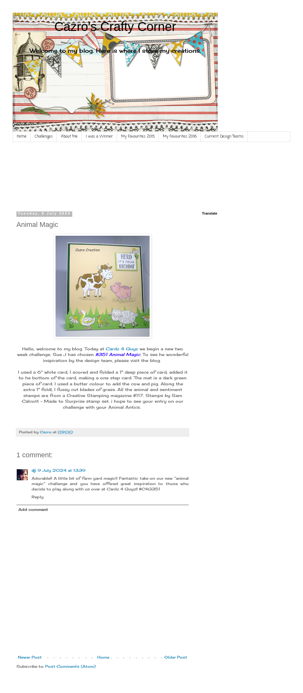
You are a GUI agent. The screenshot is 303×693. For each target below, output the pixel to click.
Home (22, 136)
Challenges (44, 136)
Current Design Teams (224, 136)
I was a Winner (99, 136)
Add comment (33, 509)
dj (34, 470)
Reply (38, 497)
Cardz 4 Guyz (123, 348)
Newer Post (30, 657)
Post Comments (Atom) (70, 666)
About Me (69, 136)
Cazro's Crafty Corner (115, 26)
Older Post (175, 657)
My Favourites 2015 (138, 136)
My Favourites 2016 (180, 136)
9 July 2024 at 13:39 (62, 470)
